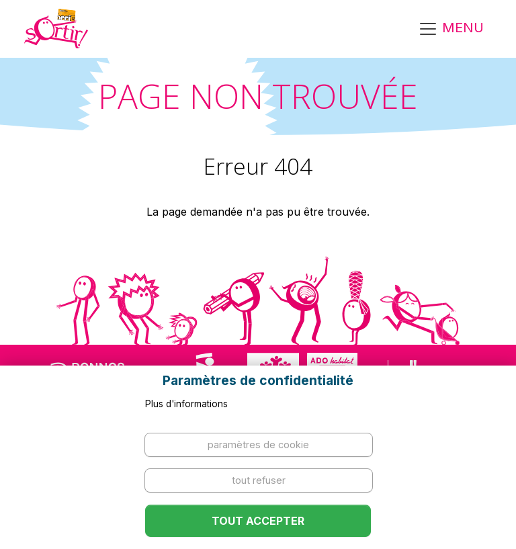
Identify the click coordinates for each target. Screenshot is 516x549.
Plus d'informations (186, 403)
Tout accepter (258, 520)
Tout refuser (259, 480)
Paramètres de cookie (258, 444)
